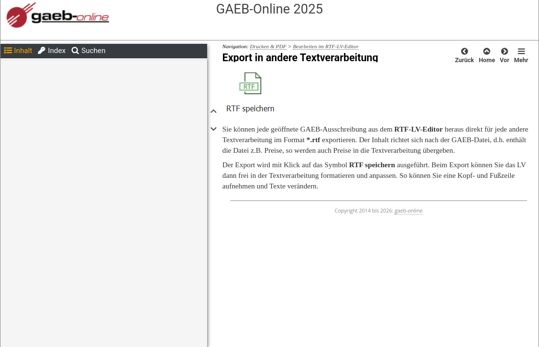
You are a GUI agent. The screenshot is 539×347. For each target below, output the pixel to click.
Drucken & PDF (268, 46)
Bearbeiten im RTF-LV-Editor (325, 46)
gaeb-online (408, 210)
